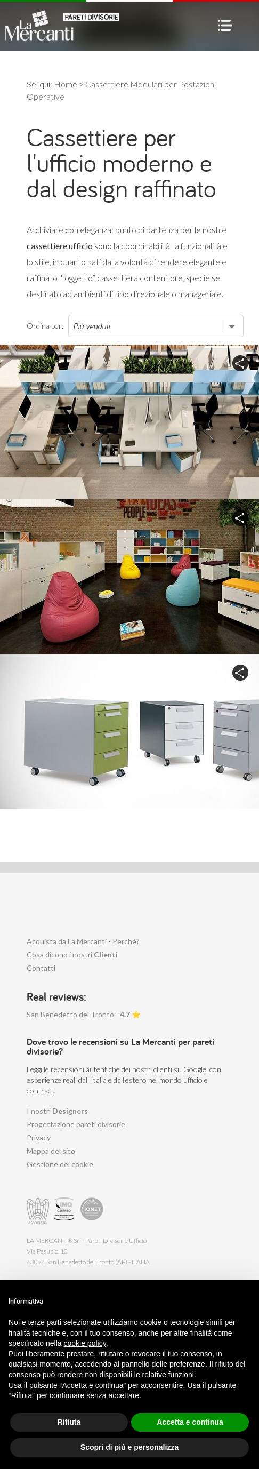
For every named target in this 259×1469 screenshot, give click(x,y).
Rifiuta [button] (69, 1422)
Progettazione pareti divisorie (76, 1124)
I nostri (57, 1110)
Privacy (39, 1137)
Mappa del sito (51, 1150)
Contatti (41, 967)
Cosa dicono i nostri (72, 954)
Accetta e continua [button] (190, 1422)
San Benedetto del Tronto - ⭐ (84, 1014)
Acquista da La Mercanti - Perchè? (83, 941)
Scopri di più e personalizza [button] (129, 1447)
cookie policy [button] (85, 1343)
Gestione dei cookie (60, 1164)
